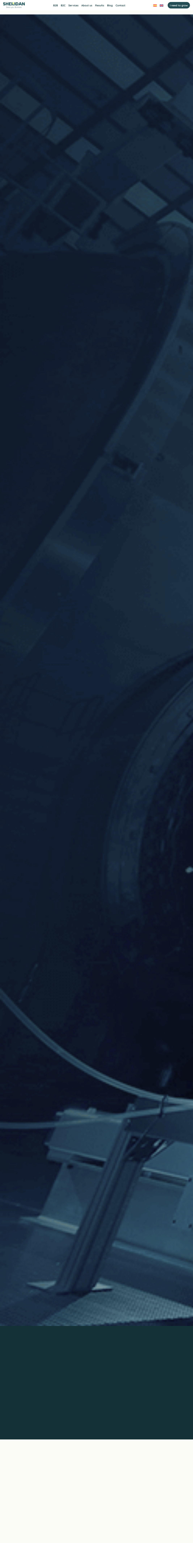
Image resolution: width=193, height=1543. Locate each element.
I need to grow (177, 6)
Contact (120, 6)
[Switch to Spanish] (154, 6)
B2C (63, 6)
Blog (110, 6)
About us (86, 6)
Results (99, 6)
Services (73, 6)
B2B (55, 6)
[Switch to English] (160, 6)
